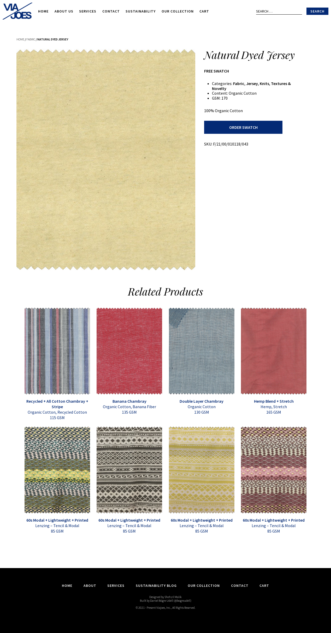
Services (87, 11)
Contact (111, 11)
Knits (264, 83)
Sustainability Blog (156, 585)
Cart (204, 11)
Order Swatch (243, 127)
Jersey (252, 83)
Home (43, 11)
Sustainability (141, 11)
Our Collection (178, 11)
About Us (64, 11)
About (90, 585)
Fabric (30, 39)
